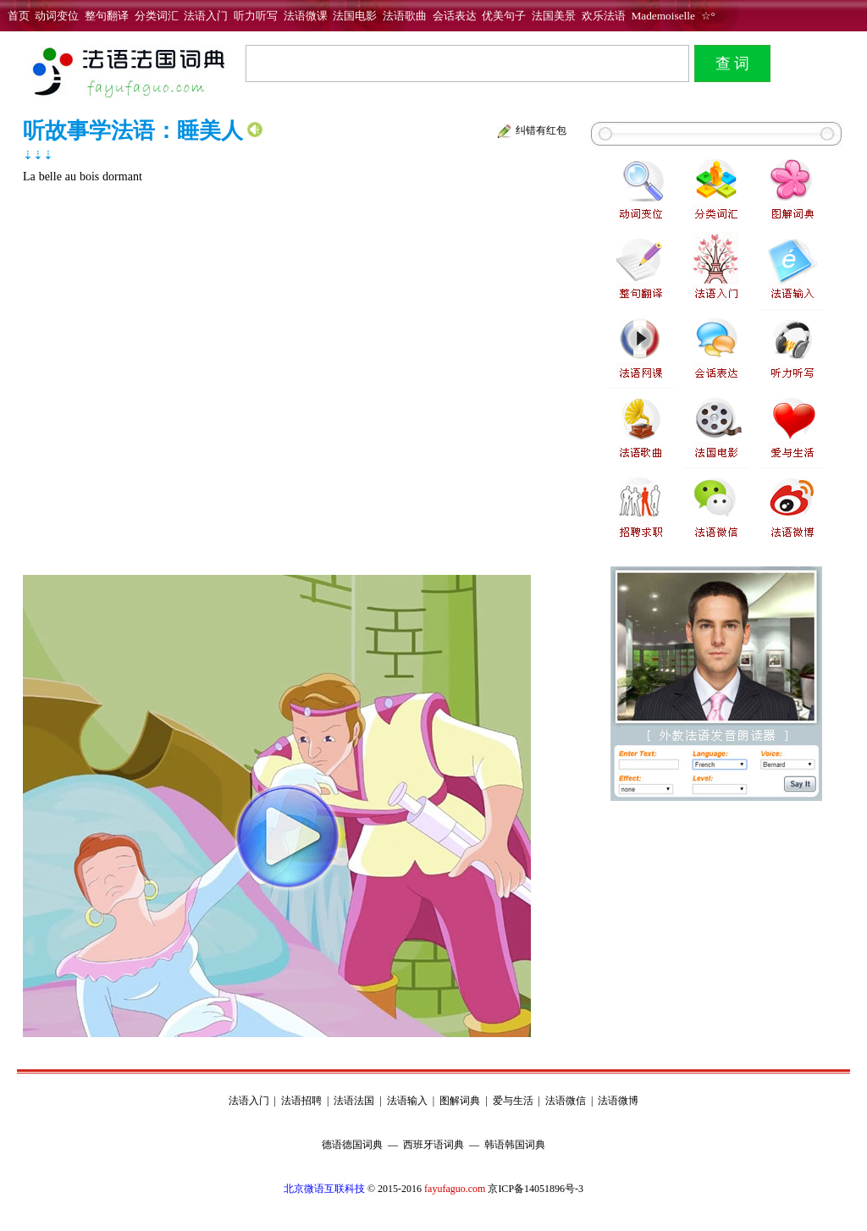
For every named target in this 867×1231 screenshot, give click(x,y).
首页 (19, 15)
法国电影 (355, 15)
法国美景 (554, 15)
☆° (705, 15)
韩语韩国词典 (514, 1145)
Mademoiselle (663, 15)
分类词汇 (157, 15)
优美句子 (504, 15)
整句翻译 (107, 15)
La (29, 176)
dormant (122, 176)
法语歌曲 (405, 15)
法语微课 (306, 15)
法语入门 (206, 15)
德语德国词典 (352, 1145)
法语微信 (565, 1101)
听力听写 (256, 15)
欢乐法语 (604, 15)
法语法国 (354, 1101)
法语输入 (407, 1101)
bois (89, 176)
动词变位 (57, 15)
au (70, 176)
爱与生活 (513, 1101)
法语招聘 (301, 1101)
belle (50, 176)
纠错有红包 (541, 130)
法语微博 (618, 1101)
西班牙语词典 (433, 1145)
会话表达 (455, 15)
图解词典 (459, 1101)
